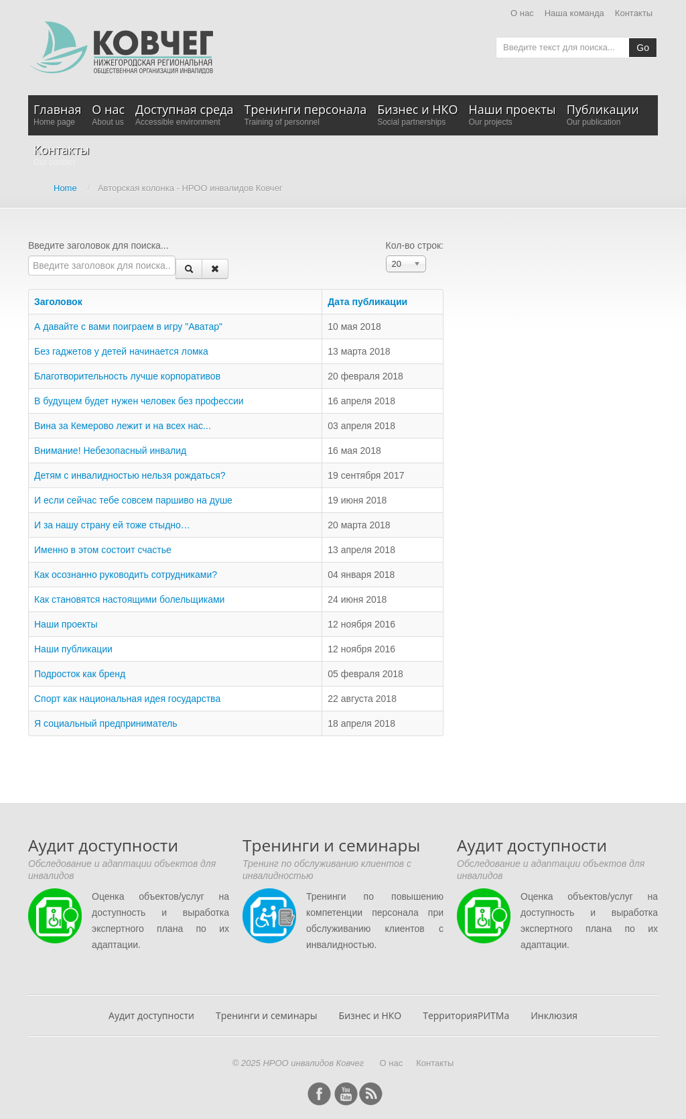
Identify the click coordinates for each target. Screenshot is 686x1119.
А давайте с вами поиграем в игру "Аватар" (128, 326)
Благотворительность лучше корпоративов (127, 376)
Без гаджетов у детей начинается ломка (121, 351)
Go (642, 47)
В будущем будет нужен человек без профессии (139, 401)
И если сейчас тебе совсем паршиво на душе (133, 500)
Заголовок (63, 301)
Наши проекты (66, 624)
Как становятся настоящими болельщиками (129, 599)
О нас (522, 13)
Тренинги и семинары (267, 1015)
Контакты (634, 13)
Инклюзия (554, 1015)
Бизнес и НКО (370, 1015)
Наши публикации (73, 649)
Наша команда (574, 13)
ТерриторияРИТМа (466, 1015)
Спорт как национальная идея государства (127, 698)
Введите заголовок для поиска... (99, 245)
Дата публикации (367, 301)
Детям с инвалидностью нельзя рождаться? (130, 475)
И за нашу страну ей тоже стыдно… (112, 525)
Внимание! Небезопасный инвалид (110, 450)
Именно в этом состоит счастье (103, 549)
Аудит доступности (151, 1015)
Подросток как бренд (79, 673)
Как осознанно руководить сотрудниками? (125, 574)
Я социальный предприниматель (105, 723)
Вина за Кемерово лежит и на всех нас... (122, 425)
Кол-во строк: (414, 245)
